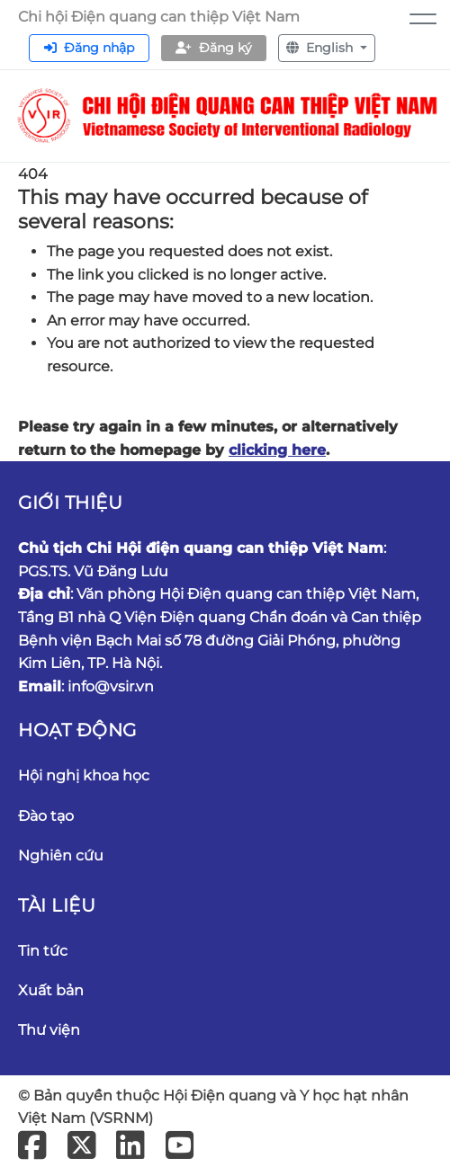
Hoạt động (77, 730)
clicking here (277, 450)
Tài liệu (56, 905)
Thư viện (49, 1029)
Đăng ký (214, 48)
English (321, 48)
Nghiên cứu (61, 855)
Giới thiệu (70, 502)
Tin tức (43, 950)
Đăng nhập (89, 48)
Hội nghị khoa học (83, 775)
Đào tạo (46, 815)
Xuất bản (51, 990)
